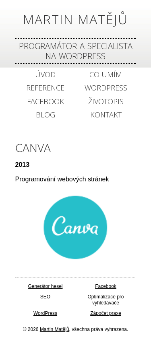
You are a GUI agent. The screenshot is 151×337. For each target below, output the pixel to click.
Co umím (105, 74)
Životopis (106, 101)
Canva (33, 147)
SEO (45, 297)
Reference (45, 87)
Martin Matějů (75, 19)
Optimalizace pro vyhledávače (105, 300)
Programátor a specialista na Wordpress (75, 51)
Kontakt (106, 114)
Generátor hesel (45, 286)
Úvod (45, 74)
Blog (45, 114)
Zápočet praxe (105, 313)
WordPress (106, 87)
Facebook (45, 101)
